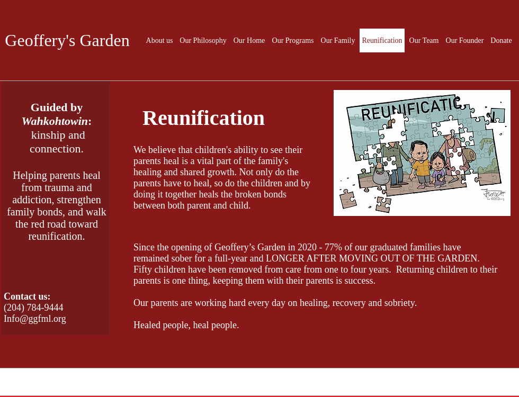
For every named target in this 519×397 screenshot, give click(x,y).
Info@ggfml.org (35, 318)
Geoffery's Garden (67, 40)
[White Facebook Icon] (434, 391)
